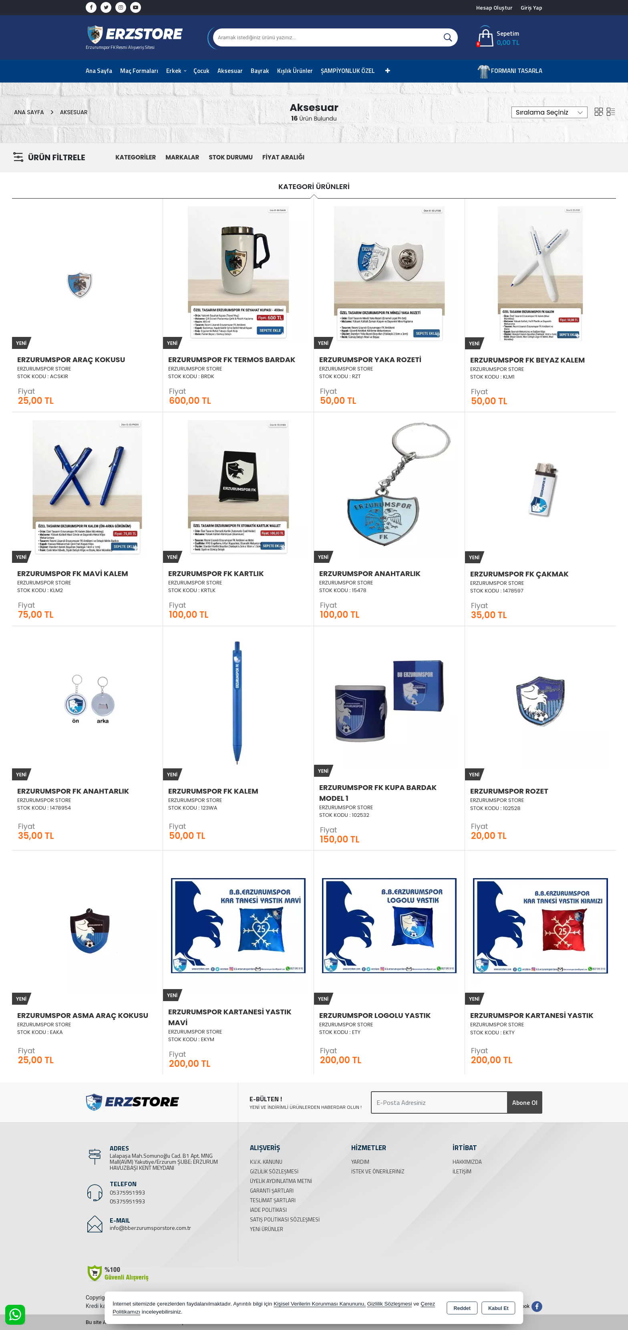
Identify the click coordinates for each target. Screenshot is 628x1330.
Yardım (360, 1162)
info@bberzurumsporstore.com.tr (150, 1227)
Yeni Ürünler (266, 1229)
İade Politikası (268, 1210)
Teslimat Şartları (273, 1200)
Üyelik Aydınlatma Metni (281, 1181)
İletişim (462, 1171)
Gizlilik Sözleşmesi (274, 1171)
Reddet (462, 1308)
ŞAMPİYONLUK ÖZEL (348, 70)
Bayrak (260, 70)
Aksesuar (230, 70)
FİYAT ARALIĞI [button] (283, 157)
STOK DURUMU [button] (231, 157)
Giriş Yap (531, 7)
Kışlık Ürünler (295, 70)
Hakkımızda (467, 1162)
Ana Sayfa (99, 70)
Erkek (173, 70)
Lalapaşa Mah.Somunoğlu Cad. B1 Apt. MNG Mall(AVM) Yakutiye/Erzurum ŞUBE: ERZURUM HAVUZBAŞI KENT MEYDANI (164, 1161)
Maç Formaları (139, 70)
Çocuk (201, 70)
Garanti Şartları (272, 1191)
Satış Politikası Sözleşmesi (285, 1219)
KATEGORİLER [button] (135, 157)
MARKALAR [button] (182, 157)
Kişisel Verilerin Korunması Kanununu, (320, 1304)
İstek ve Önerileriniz (378, 1171)
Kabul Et (498, 1308)
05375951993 (127, 1192)
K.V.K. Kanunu (266, 1162)
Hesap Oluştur (494, 7)
